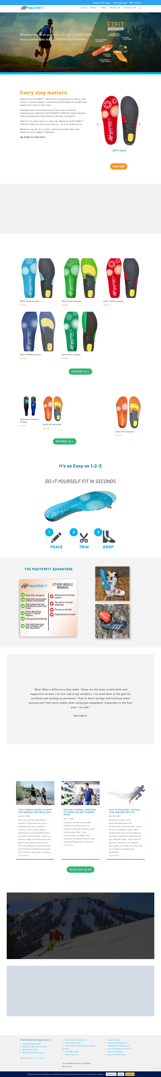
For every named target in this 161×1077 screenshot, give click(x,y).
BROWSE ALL (80, 371)
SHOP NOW (119, 166)
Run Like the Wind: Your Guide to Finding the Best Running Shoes (80, 812)
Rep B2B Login (120, 3)
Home (84, 8)
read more (23, 855)
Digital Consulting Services (37, 1058)
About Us (114, 8)
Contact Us (129, 8)
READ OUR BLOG (80, 869)
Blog (104, 8)
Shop (93, 8)
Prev (97, 124)
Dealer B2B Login (102, 3)
